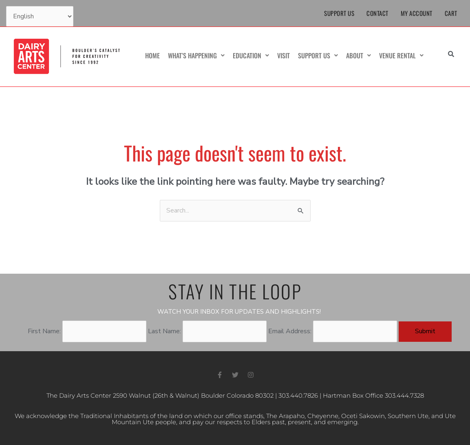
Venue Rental (401, 55)
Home (152, 55)
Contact (377, 13)
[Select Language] (39, 16)
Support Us (339, 13)
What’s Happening (196, 55)
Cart (451, 13)
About (358, 55)
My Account (416, 13)
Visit (283, 55)
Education (251, 55)
